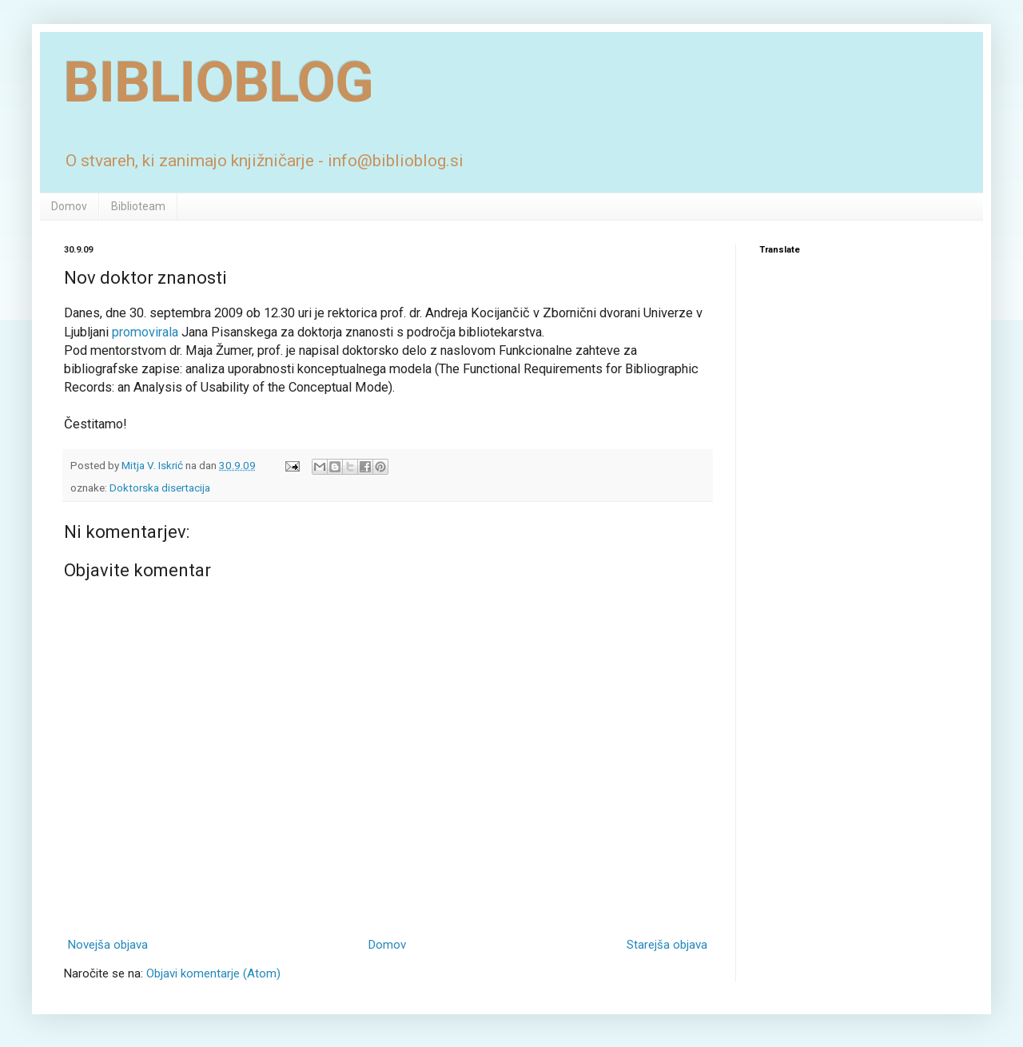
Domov (69, 206)
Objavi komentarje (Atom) (213, 973)
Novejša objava (108, 945)
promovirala (145, 332)
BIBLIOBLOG (219, 82)
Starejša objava (667, 945)
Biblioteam (138, 206)
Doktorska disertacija (159, 487)
